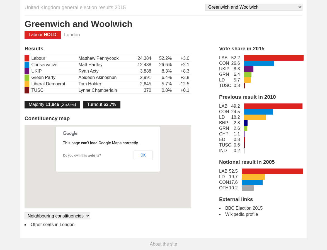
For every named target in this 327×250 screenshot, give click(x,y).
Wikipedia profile (241, 214)
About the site (163, 244)
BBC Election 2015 (244, 208)
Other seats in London (52, 224)
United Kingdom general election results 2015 (75, 7)
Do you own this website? (82, 155)
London (72, 34)
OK (143, 155)
